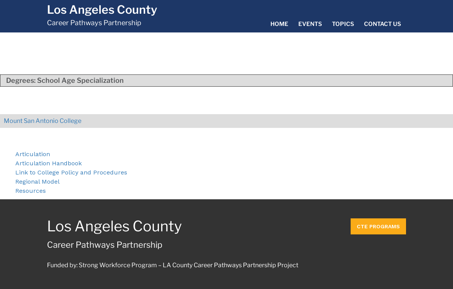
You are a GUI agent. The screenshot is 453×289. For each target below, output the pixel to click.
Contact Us (382, 24)
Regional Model (37, 181)
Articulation (32, 154)
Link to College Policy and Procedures (71, 172)
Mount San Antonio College (42, 120)
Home (279, 24)
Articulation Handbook (48, 163)
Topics (343, 24)
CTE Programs (378, 226)
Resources (30, 190)
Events (310, 24)
